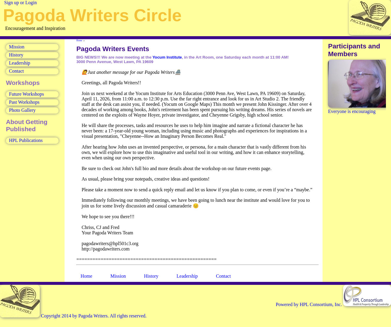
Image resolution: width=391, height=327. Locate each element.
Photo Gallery (22, 110)
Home (79, 40)
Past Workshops (24, 102)
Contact (16, 71)
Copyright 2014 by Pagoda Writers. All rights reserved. (73, 315)
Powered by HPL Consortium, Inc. (333, 304)
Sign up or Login (20, 2)
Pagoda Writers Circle (92, 15)
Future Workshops (26, 94)
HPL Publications (26, 140)
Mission (17, 46)
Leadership (19, 62)
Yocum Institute (167, 57)
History (16, 54)
